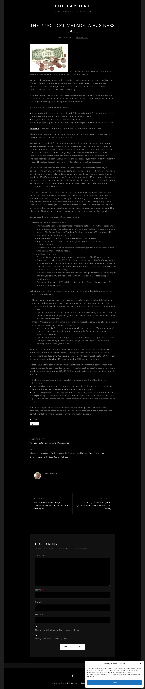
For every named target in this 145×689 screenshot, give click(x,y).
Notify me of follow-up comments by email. (57, 630)
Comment (41, 555)
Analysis (33, 443)
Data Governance (96, 453)
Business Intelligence (77, 453)
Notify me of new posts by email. (52, 638)
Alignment (35, 453)
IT (71, 443)
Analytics (45, 453)
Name (39, 590)
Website (39, 614)
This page (34, 128)
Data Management (47, 443)
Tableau (64, 457)
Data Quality (54, 457)
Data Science (63, 443)
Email (38, 602)
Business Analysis (59, 453)
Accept (114, 683)
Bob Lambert (72, 6)
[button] (140, 664)
